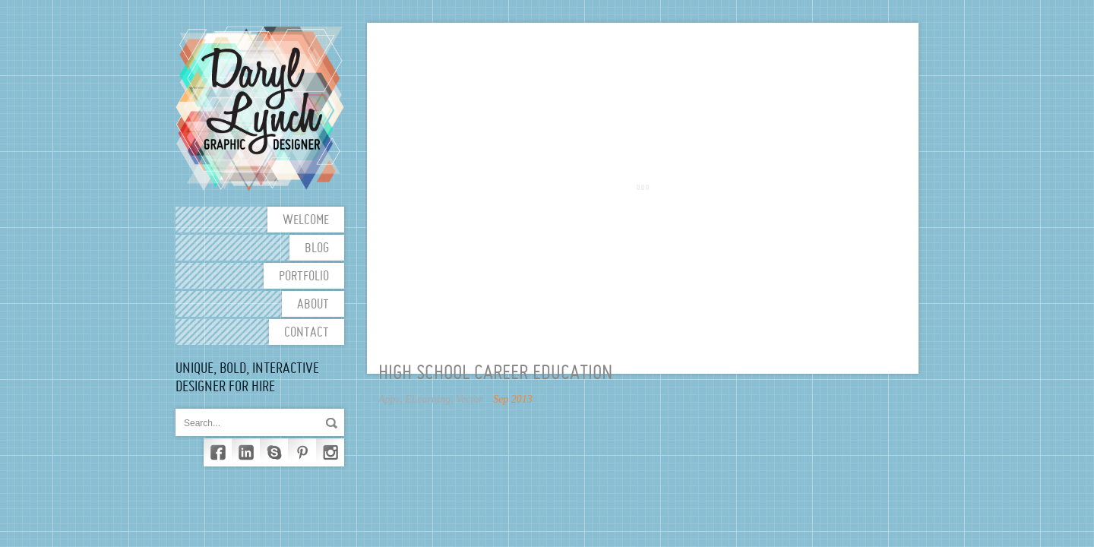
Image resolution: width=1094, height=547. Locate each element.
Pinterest (302, 452)
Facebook (218, 452)
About (313, 305)
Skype (274, 452)
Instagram (330, 452)
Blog (317, 248)
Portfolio (304, 276)
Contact (306, 333)
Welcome (306, 220)
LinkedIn (246, 452)
